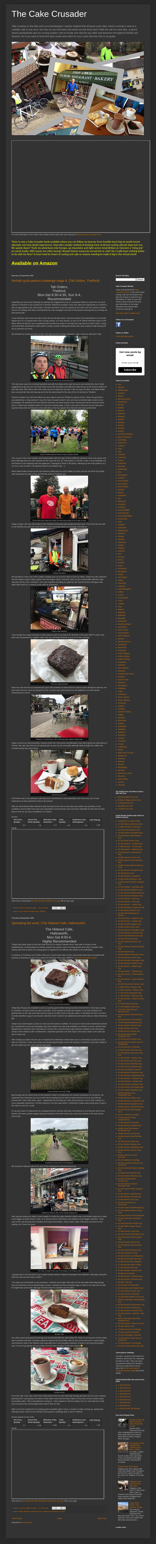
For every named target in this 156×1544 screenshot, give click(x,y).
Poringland (122, 650)
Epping (120, 493)
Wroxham (121, 776)
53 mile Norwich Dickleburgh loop (130, 1208)
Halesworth (47, 1511)
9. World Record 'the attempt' (129, 1408)
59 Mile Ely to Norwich (126, 1273)
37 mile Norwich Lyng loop (128, 1004)
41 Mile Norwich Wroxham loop (130, 1050)
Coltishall (121, 455)
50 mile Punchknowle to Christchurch (127, 1180)
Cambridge (122, 440)
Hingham (121, 548)
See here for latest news (85, 958)
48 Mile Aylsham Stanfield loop (129, 1125)
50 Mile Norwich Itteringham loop (130, 1147)
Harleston (121, 533)
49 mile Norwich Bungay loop (129, 1144)
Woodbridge (122, 767)
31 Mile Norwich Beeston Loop (129, 879)
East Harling (122, 484)
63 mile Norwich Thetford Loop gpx (46, 901)
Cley (119, 452)
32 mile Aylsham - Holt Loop (128, 902)
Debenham (122, 463)
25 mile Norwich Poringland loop (130, 833)
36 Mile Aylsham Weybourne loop (130, 955)
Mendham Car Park (58, 1511)
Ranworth (121, 665)
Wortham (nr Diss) (125, 773)
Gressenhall (122, 519)
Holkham (121, 551)
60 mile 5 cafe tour (125, 1282)
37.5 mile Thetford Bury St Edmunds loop (128, 1011)
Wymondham (123, 779)
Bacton (120, 396)
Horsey (120, 560)
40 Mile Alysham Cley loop (128, 1028)
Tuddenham (122, 747)
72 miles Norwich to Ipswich (128, 1332)
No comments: (44, 908)
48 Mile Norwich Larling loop (129, 1133)
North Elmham (123, 633)
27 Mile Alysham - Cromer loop (129, 847)
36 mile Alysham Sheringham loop (131, 960)
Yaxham (121, 782)
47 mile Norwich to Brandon (128, 1123)
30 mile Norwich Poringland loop (130, 870)
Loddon (121, 592)
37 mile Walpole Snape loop (128, 1007)
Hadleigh (121, 525)
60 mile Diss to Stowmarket (128, 1285)
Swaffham (122, 729)
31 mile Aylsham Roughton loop (130, 890)
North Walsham (124, 636)
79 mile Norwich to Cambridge (129, 1343)
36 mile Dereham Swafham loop (130, 963)
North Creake (123, 630)
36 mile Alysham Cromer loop (129, 958)
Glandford (122, 504)
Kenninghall (122, 577)
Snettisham (122, 694)
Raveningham (123, 668)
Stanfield (121, 709)
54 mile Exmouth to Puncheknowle (131, 1215)
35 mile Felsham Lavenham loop (130, 933)
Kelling (120, 574)
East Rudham (123, 487)
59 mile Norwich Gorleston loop (130, 1279)
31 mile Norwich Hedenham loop (130, 896)
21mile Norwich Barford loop (129, 830)
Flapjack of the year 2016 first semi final (135, 1484)
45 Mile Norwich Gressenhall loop (131, 1107)
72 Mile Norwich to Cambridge (129, 1329)
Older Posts (101, 1518)
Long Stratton (123, 598)
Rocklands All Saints (126, 674)
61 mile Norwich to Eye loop (128, 1294)
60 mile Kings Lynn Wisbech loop (130, 1288)
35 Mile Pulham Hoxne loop (128, 927)
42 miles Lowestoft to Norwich (129, 1070)
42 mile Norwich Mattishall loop (130, 1067)
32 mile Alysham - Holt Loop (128, 899)
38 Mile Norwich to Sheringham (130, 1020)
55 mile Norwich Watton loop (129, 1242)
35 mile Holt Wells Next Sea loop (130, 936)
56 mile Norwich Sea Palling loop (130, 1256)
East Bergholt (123, 481)
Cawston (121, 446)
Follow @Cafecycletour (125, 336)
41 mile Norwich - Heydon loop (129, 1058)
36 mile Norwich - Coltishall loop (130, 971)
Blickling (121, 417)
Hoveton (121, 563)
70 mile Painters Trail (126, 1326)
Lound (120, 601)
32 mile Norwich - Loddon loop (129, 904)
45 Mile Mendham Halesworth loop (30, 1511)
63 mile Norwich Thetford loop (28, 911)
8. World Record (124, 1406)
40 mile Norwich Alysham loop (129, 1039)
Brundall (121, 428)
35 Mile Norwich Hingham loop (129, 924)
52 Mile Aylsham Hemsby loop (129, 1197)
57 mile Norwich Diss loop (128, 1268)
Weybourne (122, 756)
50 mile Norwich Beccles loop (129, 1173)
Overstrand (122, 645)
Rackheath (122, 662)
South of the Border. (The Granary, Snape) (136, 1505)
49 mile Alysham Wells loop (128, 1141)
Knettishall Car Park (125, 803)
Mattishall (121, 612)
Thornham (122, 741)
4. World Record (124, 1394)
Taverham (122, 735)
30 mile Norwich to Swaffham (129, 876)
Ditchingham (123, 475)
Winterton (121, 759)
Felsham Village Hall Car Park (129, 800)
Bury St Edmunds (124, 437)
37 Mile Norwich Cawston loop (129, 987)
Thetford (42, 911)
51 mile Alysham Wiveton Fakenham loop (127, 1185)
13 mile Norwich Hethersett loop (130, 824)
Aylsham (121, 393)
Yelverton (121, 785)
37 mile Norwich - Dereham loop (130, 996)
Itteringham (122, 572)
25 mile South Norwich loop (128, 841)
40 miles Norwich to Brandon (129, 1047)
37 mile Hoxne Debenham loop (130, 993)
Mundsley (121, 618)
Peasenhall (122, 648)
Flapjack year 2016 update (128, 1467)
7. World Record (124, 1403)
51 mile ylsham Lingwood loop (129, 1194)
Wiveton (121, 764)
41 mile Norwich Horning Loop (129, 1061)
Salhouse (121, 683)
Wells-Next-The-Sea (125, 753)
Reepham (121, 671)
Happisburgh (123, 531)
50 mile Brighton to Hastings (128, 1160)
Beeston (121, 411)
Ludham (121, 604)
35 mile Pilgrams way (126, 952)
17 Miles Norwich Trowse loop (129, 827)
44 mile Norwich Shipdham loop (130, 1090)
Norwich (121, 639)
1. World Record (124, 1385)
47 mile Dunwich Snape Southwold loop (127, 1119)
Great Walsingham (125, 516)
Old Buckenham (124, 642)
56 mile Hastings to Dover (128, 1253)
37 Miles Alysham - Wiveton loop (130, 990)
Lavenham (122, 583)
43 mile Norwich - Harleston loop (130, 1078)
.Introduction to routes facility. (129, 821)
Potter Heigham (124, 653)
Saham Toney (123, 680)
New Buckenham (124, 624)
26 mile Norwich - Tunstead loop (130, 844)
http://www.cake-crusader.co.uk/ (89, 235)
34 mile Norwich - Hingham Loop (130, 918)
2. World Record (124, 1388)
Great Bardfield (124, 510)
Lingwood (121, 586)
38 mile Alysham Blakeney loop (130, 1022)
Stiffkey (121, 715)
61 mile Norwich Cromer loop (129, 1291)
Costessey (122, 457)
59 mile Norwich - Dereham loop (130, 1276)
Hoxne (120, 566)
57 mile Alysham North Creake (129, 1265)
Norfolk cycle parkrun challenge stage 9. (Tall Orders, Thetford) (55, 280)
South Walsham (124, 700)
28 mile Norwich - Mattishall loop (130, 849)
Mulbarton (122, 615)
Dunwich (121, 478)
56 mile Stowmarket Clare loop (129, 1259)
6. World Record (124, 1400)
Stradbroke (122, 721)
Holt (119, 554)
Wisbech (121, 762)
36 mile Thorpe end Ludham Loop (131, 984)
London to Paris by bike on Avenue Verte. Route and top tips (137, 1423)
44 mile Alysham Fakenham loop (130, 1084)
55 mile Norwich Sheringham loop (131, 1234)
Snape (120, 691)
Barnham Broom (124, 399)
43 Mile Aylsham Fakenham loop (130, 1073)
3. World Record (124, 1391)
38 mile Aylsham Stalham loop (129, 1025)
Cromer (121, 460)
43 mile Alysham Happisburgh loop (131, 1075)
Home (59, 1518)
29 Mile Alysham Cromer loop (129, 857)
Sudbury (121, 724)
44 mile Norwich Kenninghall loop (130, 1087)
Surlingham (122, 726)
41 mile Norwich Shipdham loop (130, 1064)
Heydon (121, 545)
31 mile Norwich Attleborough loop (131, 893)
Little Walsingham (124, 589)
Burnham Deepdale (125, 434)
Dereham (121, 466)
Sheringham (122, 686)
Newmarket (122, 627)
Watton (120, 750)
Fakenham (122, 501)
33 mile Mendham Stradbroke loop (131, 907)
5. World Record (124, 1397)
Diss (119, 472)
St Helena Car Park (125, 809)
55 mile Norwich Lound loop (128, 1231)
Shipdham (122, 688)
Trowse (121, 744)
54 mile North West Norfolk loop (130, 1223)
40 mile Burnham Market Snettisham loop (127, 1035)
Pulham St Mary (124, 659)
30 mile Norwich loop (126, 873)
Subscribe (130, 370)
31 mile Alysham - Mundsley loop (130, 887)
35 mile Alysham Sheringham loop (131, 930)
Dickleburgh (122, 469)
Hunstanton (122, 569)
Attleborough (123, 390)
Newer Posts (17, 1518)
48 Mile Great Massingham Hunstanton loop (128, 1129)
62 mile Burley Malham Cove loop (131, 1297)
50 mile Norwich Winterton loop (130, 1176)
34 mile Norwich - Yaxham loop (130, 921)
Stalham (121, 706)
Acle (119, 384)
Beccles (121, 405)
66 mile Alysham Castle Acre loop (130, 1323)
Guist (120, 522)
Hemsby (121, 539)
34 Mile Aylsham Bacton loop (129, 910)
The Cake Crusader (49, 14)
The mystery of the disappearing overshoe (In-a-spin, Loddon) (137, 1446)
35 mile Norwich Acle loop (128, 939)
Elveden (121, 490)
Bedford (121, 408)
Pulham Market (124, 656)
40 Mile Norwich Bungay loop (129, 1031)
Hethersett (122, 542)
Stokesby (121, 718)
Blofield (121, 419)
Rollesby (121, 677)
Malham (121, 610)
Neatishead (122, 621)
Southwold (122, 703)
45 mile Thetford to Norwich (128, 1115)
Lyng (120, 607)
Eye (119, 498)
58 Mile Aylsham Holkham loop (129, 1270)
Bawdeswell (122, 402)
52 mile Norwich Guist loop (128, 1200)
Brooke (120, 425)
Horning (121, 557)
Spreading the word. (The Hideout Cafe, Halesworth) (48, 923)
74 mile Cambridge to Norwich (129, 1335)
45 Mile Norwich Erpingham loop (130, 1104)
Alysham (121, 387)
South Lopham (123, 697)
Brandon (121, 422)
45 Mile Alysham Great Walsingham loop (126, 1094)
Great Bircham (123, 513)
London (121, 595)
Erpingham (122, 495)
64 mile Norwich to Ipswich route (130, 1311)
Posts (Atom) (27, 1522)
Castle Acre (122, 443)
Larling (120, 580)
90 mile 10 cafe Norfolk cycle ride (130, 1346)
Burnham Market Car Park (128, 797)
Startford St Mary (124, 712)
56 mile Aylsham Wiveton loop (129, 1250)
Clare (120, 449)
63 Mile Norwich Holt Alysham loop (131, 1305)
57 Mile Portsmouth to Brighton (130, 1262)
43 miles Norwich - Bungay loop (130, 1081)
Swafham (121, 732)
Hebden (121, 536)
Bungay (121, 431)
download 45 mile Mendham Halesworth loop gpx (43, 1501)
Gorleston (121, 507)
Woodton (121, 770)
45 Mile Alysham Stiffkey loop (129, 1098)
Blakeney (121, 414)
